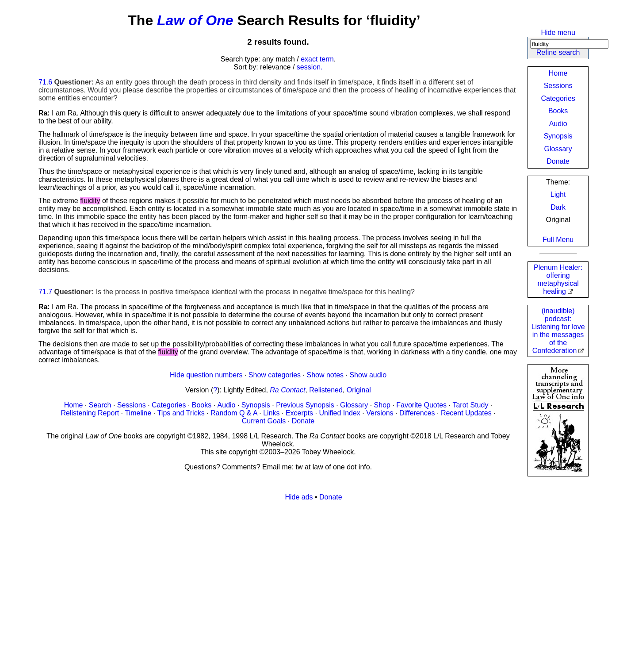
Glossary (558, 149)
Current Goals (264, 421)
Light (558, 194)
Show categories (275, 375)
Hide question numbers (206, 375)
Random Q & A (233, 413)
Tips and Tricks (181, 413)
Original (359, 390)
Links (271, 413)
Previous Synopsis (305, 405)
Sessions (558, 85)
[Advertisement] (303, 570)
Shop (382, 405)
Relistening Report (90, 413)
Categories (558, 98)
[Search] (569, 44)
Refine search (558, 52)
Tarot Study (470, 405)
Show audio (367, 375)
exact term (317, 59)
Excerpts (299, 413)
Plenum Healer (558, 279)
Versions (379, 413)
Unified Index (339, 413)
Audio (558, 123)
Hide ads (299, 497)
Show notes (325, 375)
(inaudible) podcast (558, 330)
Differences (417, 413)
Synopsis (558, 136)
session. (310, 67)
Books (558, 111)
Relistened (326, 390)
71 (42, 82)
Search (100, 405)
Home (558, 73)
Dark (558, 207)
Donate (558, 161)
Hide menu (558, 32)
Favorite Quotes (421, 405)
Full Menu (558, 239)
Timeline (138, 413)
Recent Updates (466, 413)
